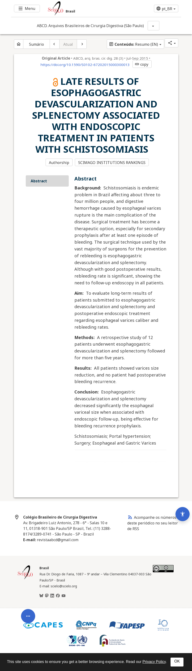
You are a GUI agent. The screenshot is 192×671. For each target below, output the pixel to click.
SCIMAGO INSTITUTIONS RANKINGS (111, 162)
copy (141, 64)
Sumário (36, 44)
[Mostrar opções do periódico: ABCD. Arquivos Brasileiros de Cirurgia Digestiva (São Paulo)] (153, 25)
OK (177, 661)
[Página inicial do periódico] (18, 44)
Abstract (39, 181)
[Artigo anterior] (55, 44)
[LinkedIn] (52, 595)
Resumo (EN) (133, 44)
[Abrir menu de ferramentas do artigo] (28, 620)
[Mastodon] (46, 595)
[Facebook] (58, 595)
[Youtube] (63, 595)
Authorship (59, 162)
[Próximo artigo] (82, 44)
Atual (68, 44)
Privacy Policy (154, 662)
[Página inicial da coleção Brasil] (25, 578)
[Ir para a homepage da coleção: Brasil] (82, 8)
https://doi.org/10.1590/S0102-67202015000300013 (85, 64)
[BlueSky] (41, 595)
